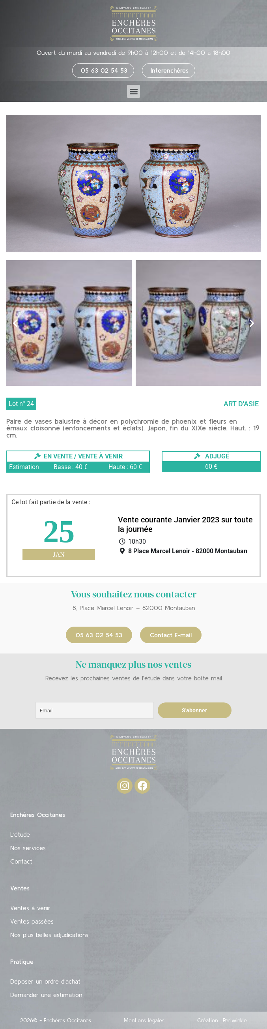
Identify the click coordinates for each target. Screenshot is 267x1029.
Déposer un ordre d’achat (45, 981)
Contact (21, 861)
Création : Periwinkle (222, 1020)
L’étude (20, 834)
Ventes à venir (30, 907)
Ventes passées (32, 921)
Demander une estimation (46, 994)
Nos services (28, 847)
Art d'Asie (241, 404)
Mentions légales (144, 1020)
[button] (133, 91)
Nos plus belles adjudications (49, 934)
